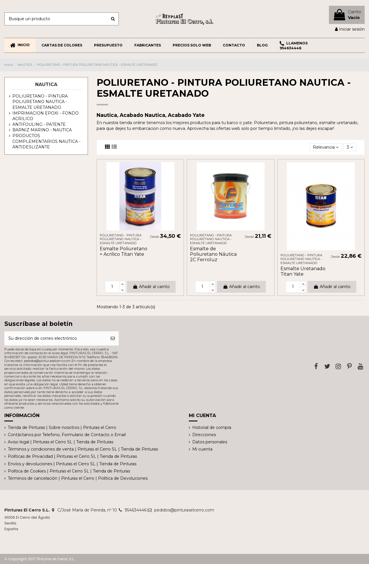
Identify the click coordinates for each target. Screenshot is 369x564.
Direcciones (204, 434)
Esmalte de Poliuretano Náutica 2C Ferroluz (213, 254)
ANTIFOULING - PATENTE (39, 124)
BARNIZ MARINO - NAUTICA (42, 129)
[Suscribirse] (113, 338)
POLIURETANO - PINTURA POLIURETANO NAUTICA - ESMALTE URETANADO (40, 102)
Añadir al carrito (151, 286)
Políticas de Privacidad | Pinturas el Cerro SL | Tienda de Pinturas (72, 456)
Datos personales (209, 442)
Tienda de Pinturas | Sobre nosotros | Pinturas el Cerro (62, 427)
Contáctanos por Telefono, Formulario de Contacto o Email (67, 434)
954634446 (135, 510)
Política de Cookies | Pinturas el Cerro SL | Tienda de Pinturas (69, 471)
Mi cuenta (202, 449)
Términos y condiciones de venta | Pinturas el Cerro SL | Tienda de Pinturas (83, 449)
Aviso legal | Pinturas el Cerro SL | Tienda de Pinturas (60, 442)
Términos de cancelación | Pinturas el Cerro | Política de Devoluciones (78, 478)
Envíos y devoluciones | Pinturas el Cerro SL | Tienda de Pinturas (72, 463)
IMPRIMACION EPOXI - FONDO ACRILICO (45, 116)
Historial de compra (211, 427)
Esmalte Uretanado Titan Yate (302, 271)
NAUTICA (46, 84)
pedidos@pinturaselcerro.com (184, 510)
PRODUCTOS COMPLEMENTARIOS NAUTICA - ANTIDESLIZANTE (46, 141)
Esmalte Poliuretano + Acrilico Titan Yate (123, 251)
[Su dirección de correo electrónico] (55, 338)
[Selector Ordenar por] (325, 147)
